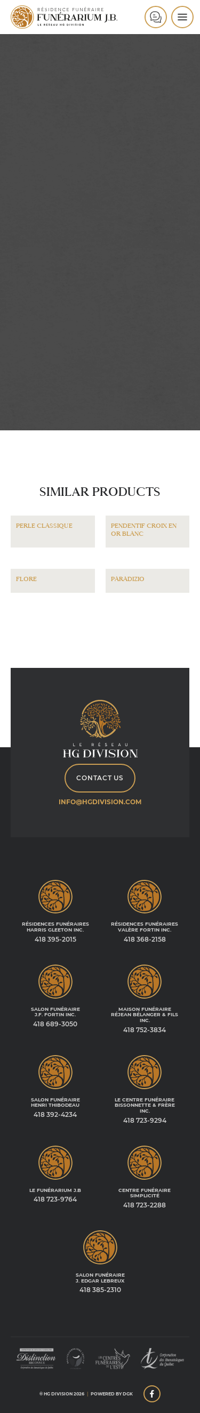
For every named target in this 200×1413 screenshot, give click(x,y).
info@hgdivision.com (100, 802)
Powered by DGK (112, 1393)
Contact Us (99, 778)
